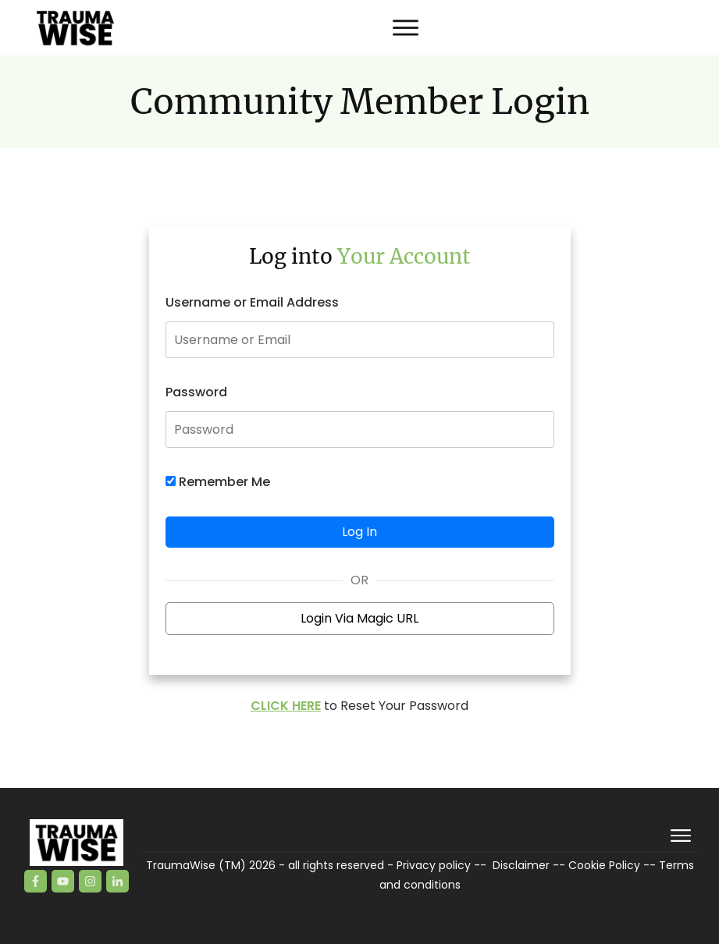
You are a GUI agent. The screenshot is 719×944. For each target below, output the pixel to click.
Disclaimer (521, 865)
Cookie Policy (604, 865)
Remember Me (218, 482)
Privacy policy (434, 865)
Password (196, 392)
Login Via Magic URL (359, 618)
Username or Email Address (252, 302)
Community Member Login (359, 101)
